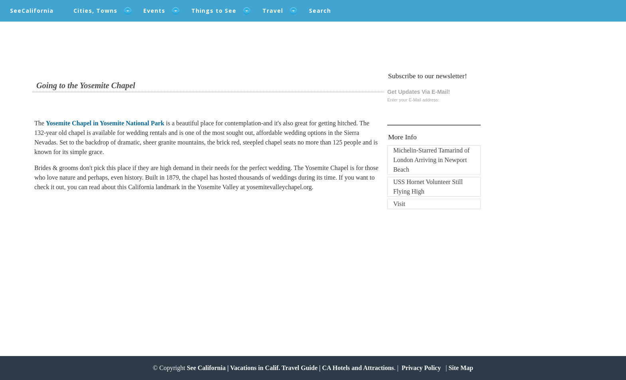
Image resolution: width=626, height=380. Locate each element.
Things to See (213, 10)
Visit (399, 203)
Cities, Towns (95, 10)
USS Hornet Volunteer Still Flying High (428, 186)
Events (154, 10)
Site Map (460, 367)
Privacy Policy (421, 367)
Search (320, 10)
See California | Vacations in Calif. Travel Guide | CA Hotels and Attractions (290, 367)
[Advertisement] (87, 262)
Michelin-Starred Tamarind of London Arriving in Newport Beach (431, 160)
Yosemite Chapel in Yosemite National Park (105, 123)
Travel (272, 10)
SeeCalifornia (31, 10)
